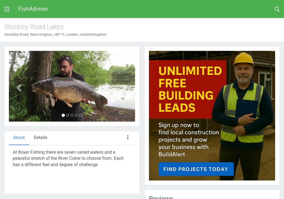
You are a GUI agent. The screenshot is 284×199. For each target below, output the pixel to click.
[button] (18, 86)
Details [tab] (40, 137)
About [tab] (19, 137)
